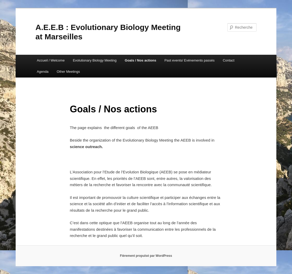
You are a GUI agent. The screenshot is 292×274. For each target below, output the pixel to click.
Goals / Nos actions (140, 60)
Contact (228, 60)
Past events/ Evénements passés (190, 60)
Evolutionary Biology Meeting (95, 60)
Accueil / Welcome (51, 60)
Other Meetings (68, 72)
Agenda (42, 72)
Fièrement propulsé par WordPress (146, 256)
